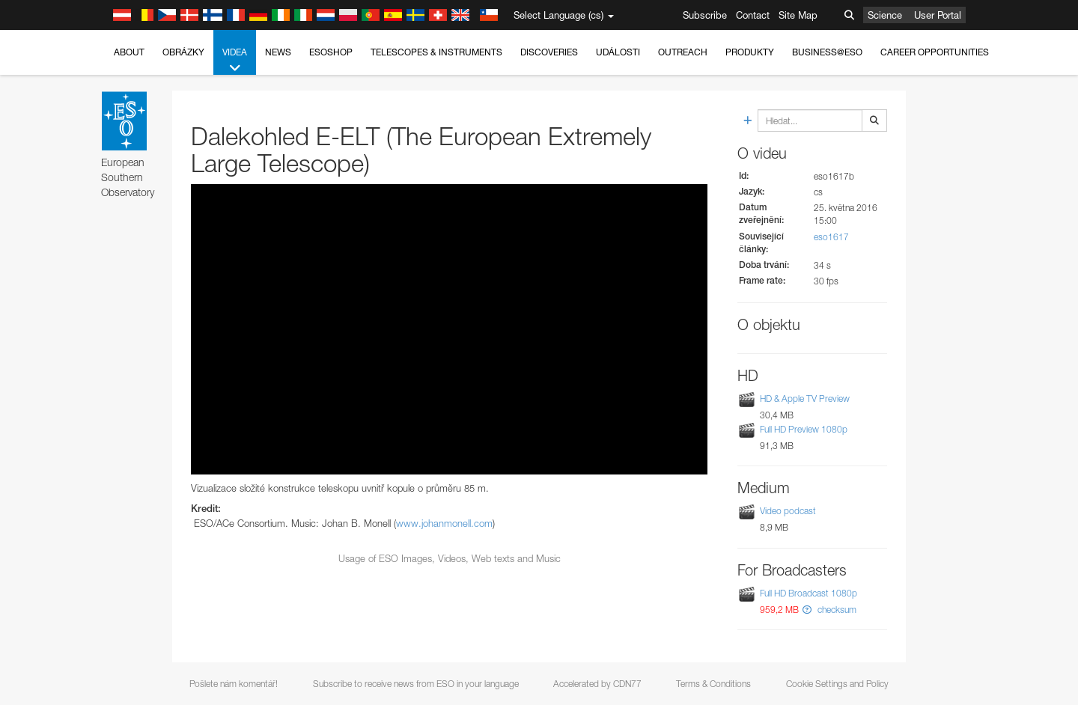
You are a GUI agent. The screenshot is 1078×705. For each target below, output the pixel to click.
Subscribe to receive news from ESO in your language (416, 683)
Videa (234, 60)
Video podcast (788, 511)
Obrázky (183, 52)
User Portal (937, 15)
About (129, 52)
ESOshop (331, 52)
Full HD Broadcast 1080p (808, 593)
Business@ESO (827, 52)
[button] (807, 609)
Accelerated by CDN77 (597, 683)
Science (885, 15)
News (278, 52)
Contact (753, 15)
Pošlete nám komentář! (233, 683)
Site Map (798, 15)
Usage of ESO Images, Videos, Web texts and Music (449, 558)
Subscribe (705, 15)
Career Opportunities (934, 52)
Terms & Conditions (713, 683)
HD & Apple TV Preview (805, 398)
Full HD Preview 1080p (803, 429)
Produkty (749, 52)
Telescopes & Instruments (436, 52)
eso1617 (831, 236)
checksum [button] (835, 609)
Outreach (682, 52)
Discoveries (549, 52)
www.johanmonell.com (444, 523)
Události (618, 52)
